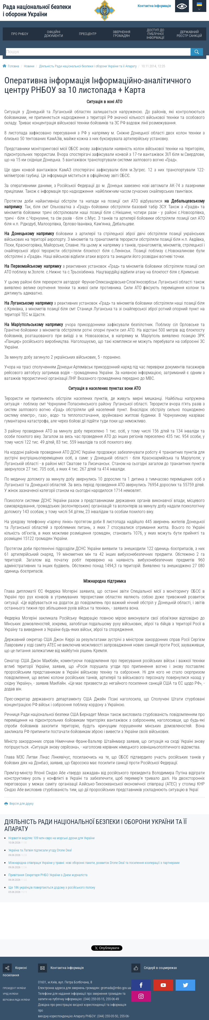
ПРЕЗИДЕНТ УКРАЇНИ (14, 988)
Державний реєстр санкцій (189, 34)
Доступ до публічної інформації (155, 34)
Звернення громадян (121, 34)
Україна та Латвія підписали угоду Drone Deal (40, 850)
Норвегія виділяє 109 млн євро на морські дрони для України (51, 838)
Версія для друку (18, 803)
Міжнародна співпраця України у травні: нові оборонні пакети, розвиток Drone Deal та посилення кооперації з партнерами (93, 863)
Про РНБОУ (19, 34)
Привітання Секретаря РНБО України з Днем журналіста (47, 875)
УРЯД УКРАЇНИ (10, 994)
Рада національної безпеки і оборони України (37, 10)
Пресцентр (87, 34)
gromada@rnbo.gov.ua (116, 988)
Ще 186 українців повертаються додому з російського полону (51, 887)
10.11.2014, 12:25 (153, 66)
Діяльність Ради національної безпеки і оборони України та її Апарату (88, 66)
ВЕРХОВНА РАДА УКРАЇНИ (16, 1000)
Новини (29, 66)
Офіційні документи (53, 34)
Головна (11, 66)
